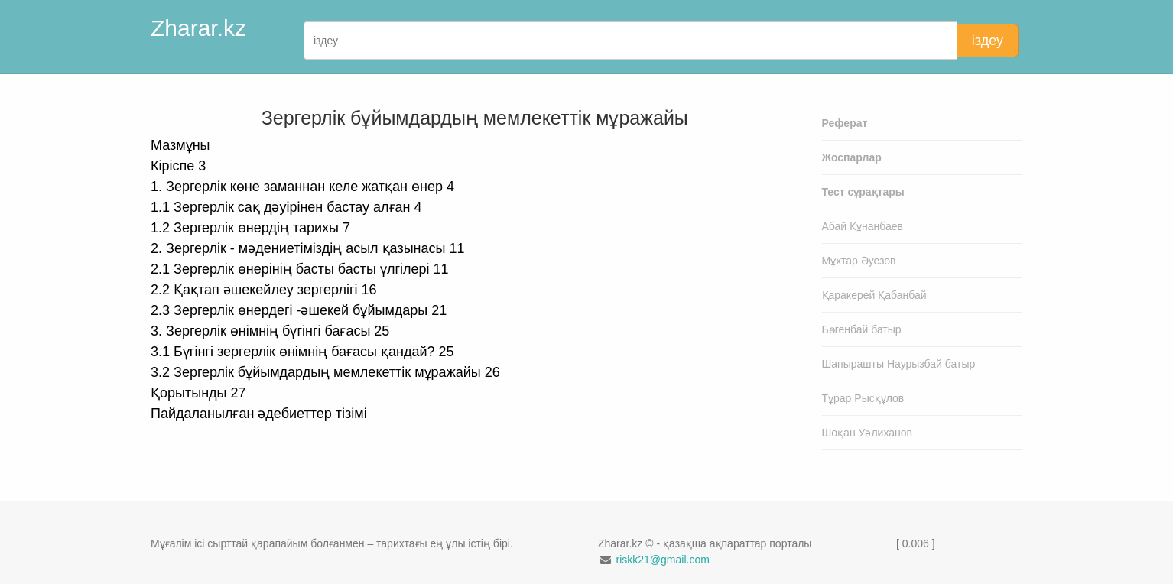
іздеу (987, 40)
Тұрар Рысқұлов (863, 398)
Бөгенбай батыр (862, 329)
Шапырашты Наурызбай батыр (899, 364)
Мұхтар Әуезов (859, 261)
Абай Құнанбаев (863, 226)
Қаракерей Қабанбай (874, 295)
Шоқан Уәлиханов (867, 433)
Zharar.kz (198, 28)
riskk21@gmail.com (662, 559)
